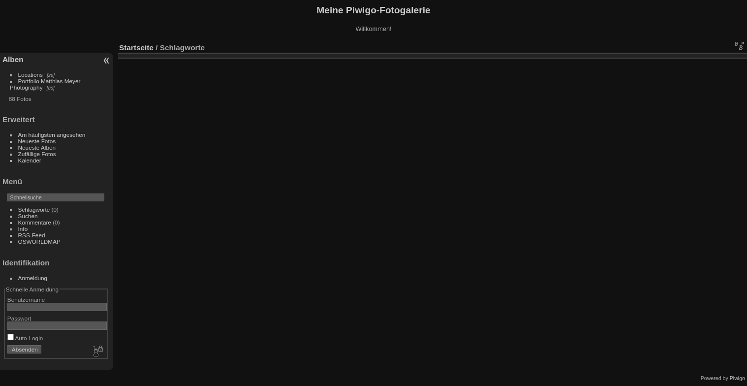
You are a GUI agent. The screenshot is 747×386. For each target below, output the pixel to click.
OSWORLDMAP (39, 241)
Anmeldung (33, 278)
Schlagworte (34, 209)
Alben (13, 59)
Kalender (29, 160)
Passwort (19, 318)
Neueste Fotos (37, 141)
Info (23, 228)
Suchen (28, 216)
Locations (30, 74)
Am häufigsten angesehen (52, 134)
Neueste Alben (37, 147)
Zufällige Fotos (37, 154)
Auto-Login (25, 338)
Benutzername (26, 299)
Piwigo (737, 378)
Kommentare (34, 222)
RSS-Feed (31, 235)
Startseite (136, 47)
